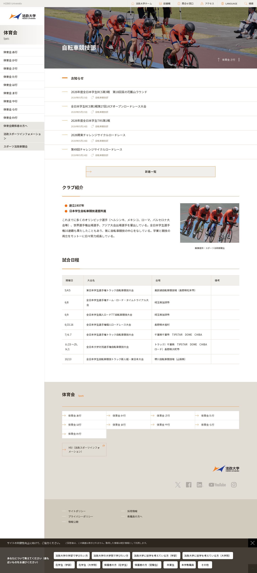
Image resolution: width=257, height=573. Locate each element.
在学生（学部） (64, 565)
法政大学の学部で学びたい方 (72, 555)
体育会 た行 (10, 76)
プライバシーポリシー (80, 516)
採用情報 (132, 511)
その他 (205, 565)
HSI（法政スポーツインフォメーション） (84, 449)
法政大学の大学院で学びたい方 (111, 555)
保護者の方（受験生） (147, 565)
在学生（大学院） (89, 565)
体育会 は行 (10, 85)
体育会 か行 (10, 60)
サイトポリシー (77, 511)
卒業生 (170, 565)
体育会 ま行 (10, 93)
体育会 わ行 (10, 117)
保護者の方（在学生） (116, 565)
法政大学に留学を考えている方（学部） (156, 555)
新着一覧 (150, 171)
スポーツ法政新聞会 (16, 146)
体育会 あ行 (10, 52)
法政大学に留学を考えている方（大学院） (207, 555)
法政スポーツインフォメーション (22, 136)
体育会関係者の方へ (16, 126)
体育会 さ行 (10, 68)
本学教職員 (188, 565)
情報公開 (73, 522)
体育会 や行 (10, 101)
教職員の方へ (134, 516)
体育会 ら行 (10, 109)
